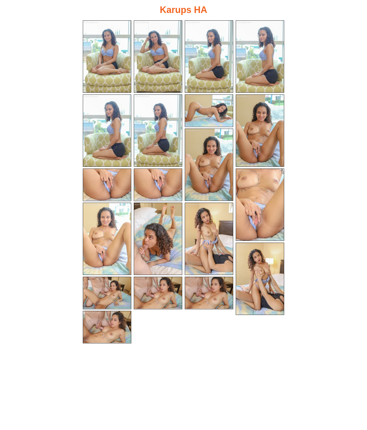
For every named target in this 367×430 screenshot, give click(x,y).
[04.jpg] (260, 56)
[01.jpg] (107, 56)
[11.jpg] (158, 185)
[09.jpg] (209, 165)
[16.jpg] (260, 279)
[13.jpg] (107, 239)
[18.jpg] (158, 293)
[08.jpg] (260, 130)
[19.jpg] (209, 293)
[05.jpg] (107, 130)
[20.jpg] (107, 327)
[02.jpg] (158, 56)
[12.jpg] (260, 205)
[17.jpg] (107, 293)
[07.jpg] (209, 110)
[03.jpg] (209, 56)
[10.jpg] (107, 185)
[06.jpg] (158, 130)
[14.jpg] (158, 239)
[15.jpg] (209, 239)
